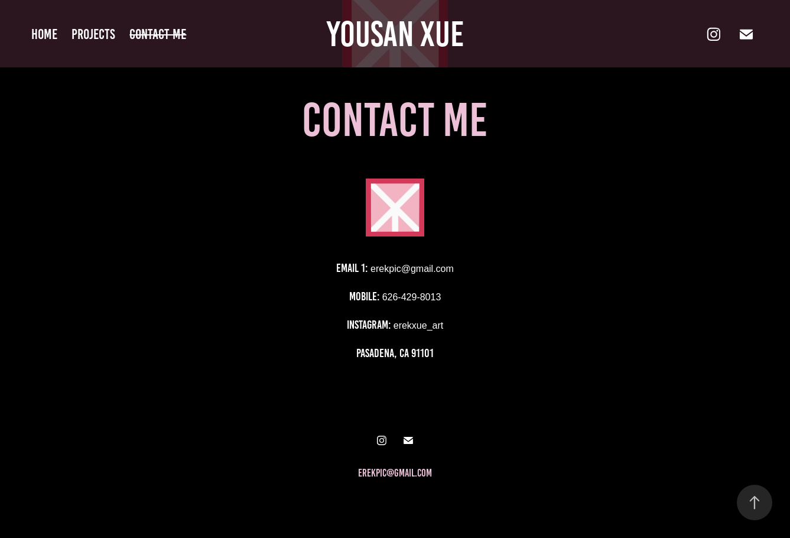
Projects (93, 34)
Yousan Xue (395, 34)
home (44, 34)
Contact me (157, 34)
